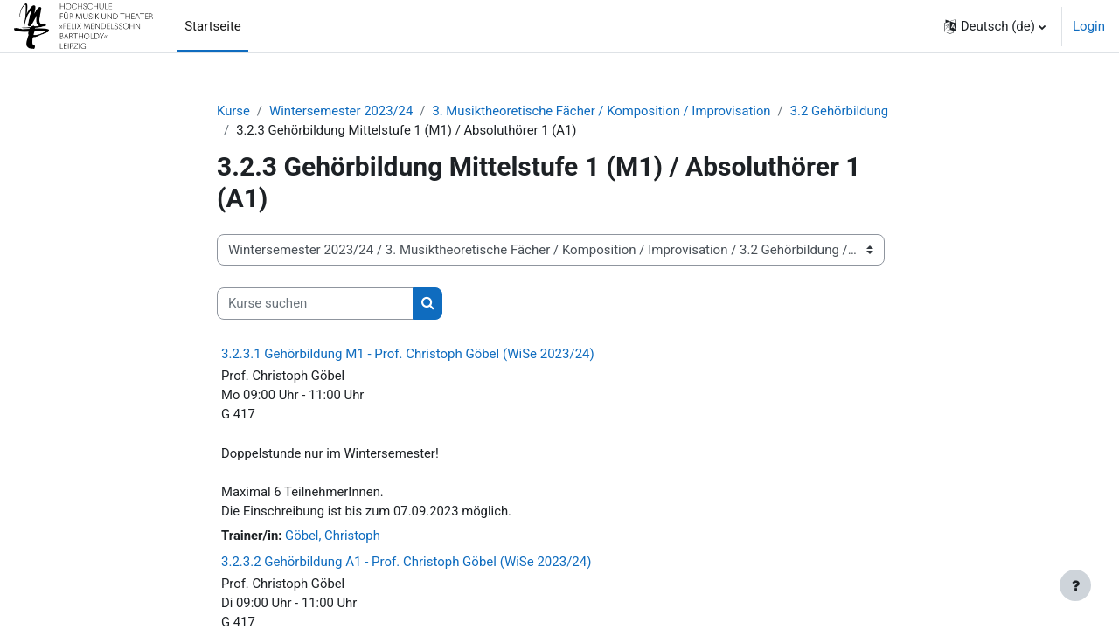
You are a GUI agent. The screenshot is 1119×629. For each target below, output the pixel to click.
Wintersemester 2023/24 (342, 111)
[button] (995, 26)
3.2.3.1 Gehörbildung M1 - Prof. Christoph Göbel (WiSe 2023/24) (407, 354)
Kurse (233, 111)
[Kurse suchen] (315, 304)
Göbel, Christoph (334, 537)
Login (1089, 26)
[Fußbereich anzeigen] (1075, 585)
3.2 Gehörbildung (846, 111)
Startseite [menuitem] (212, 26)
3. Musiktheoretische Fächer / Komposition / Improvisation (605, 111)
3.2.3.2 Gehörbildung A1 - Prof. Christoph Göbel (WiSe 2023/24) (406, 564)
